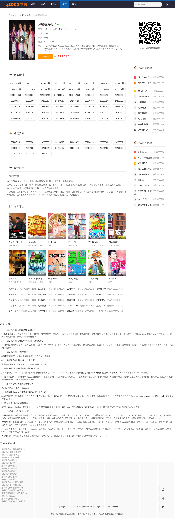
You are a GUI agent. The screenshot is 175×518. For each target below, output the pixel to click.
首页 (33, 4)
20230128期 (45, 89)
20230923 (74, 106)
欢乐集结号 (93, 278)
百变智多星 (51, 311)
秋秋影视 (5, 396)
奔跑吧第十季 (80, 294)
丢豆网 (4, 422)
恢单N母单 (53, 278)
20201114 (74, 148)
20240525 (119, 118)
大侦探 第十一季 (22, 300)
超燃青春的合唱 (149, 204)
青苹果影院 (6, 364)
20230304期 (119, 89)
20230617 (59, 101)
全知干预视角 (149, 185)
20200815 (59, 142)
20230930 (89, 106)
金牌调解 (149, 102)
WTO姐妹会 (93, 242)
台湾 (61, 29)
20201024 (30, 148)
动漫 (74, 4)
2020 (76, 29)
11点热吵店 (109, 311)
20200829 (89, 142)
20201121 (89, 148)
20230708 (89, 101)
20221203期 (59, 83)
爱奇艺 (52, 373)
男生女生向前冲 (35, 278)
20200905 (104, 142)
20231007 (104, 106)
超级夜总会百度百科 (10, 457)
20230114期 (30, 89)
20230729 (15, 106)
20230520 (119, 95)
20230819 (45, 106)
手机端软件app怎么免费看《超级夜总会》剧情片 (25, 392)
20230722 (119, 101)
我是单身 (22, 305)
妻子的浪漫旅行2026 (22, 294)
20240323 (104, 112)
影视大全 (8, 377)
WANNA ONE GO (80, 305)
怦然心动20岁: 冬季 (51, 294)
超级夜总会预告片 (9, 460)
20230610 (45, 101)
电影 (43, 4)
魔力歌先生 (109, 289)
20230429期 (74, 95)
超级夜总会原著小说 (10, 455)
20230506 (89, 95)
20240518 (104, 118)
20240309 (74, 112)
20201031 (45, 148)
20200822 (74, 142)
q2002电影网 (7, 345)
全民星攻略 (113, 242)
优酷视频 (23, 373)
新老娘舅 (51, 289)
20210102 (45, 154)
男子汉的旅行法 (15, 242)
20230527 (15, 101)
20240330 (119, 112)
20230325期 (30, 95)
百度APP (35, 396)
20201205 (119, 148)
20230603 (30, 101)
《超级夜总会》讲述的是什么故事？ (20, 330)
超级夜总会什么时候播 (11, 452)
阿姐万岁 (52, 242)
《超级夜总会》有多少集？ (16, 352)
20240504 (74, 118)
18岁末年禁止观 (149, 157)
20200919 (15, 148)
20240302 (59, 112)
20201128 (104, 148)
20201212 (15, 154)
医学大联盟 (73, 278)
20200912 (119, 142)
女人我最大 (22, 311)
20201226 (30, 154)
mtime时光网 (7, 429)
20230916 (59, 106)
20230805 (30, 106)
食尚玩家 (32, 242)
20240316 (89, 112)
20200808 (45, 142)
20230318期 (15, 95)
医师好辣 (72, 242)
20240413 (30, 118)
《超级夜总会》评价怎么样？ (18, 411)
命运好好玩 (149, 199)
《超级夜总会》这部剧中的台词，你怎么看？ (24, 341)
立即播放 (45, 56)
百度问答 (42, 356)
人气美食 (80, 289)
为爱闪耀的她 (149, 96)
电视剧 (54, 4)
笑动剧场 (112, 278)
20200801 (30, 142)
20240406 (15, 118)
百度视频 (125, 373)
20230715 (104, 101)
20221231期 (119, 83)
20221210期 (74, 83)
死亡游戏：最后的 (149, 192)
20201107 (59, 148)
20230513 (104, 95)
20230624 (74, 101)
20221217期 (89, 83)
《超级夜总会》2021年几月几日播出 (20, 360)
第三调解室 (13, 278)
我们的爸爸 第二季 (51, 300)
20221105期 (15, 83)
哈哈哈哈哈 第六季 (109, 300)
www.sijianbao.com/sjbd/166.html (149, 396)
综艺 (64, 4)
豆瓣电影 (5, 415)
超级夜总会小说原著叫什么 (13, 449)
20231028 (15, 112)
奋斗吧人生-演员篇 (109, 294)
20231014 (119, 106)
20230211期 (74, 89)
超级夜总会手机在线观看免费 (67, 396)
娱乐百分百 (80, 311)
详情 (47, 51)
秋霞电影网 (6, 356)
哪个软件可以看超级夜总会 (16, 403)
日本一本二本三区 (149, 84)
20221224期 (104, 83)
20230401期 (45, 95)
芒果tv (60, 373)
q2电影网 (5, 334)
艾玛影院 (5, 373)
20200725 (15, 142)
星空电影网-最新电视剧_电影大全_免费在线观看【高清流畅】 (93, 373)
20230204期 (59, 89)
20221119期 (45, 83)
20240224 (45, 112)
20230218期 (89, 89)
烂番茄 (4, 436)
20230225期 (104, 89)
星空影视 (5, 407)
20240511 (89, 118)
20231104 (30, 112)
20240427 (59, 118)
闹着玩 (149, 180)
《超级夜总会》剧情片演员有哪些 (19, 383)
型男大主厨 (109, 305)
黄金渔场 (51, 305)
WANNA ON (149, 130)
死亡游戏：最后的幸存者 (22, 289)
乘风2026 (80, 300)
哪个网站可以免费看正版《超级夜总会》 (22, 368)
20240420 (45, 118)
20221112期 (30, 83)
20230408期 (59, 95)
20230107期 (15, 89)
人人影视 (5, 388)
